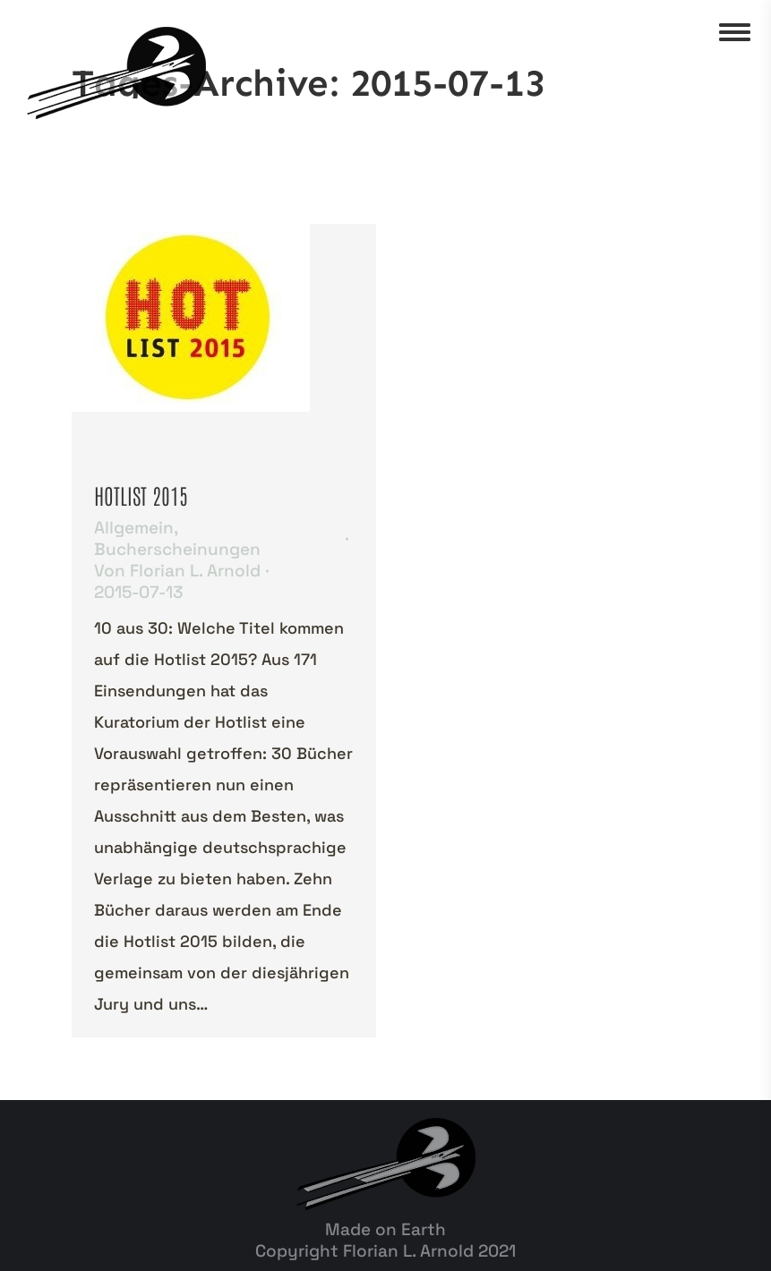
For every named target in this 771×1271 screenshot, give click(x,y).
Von (177, 571)
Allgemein (134, 527)
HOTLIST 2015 (141, 494)
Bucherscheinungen (177, 549)
